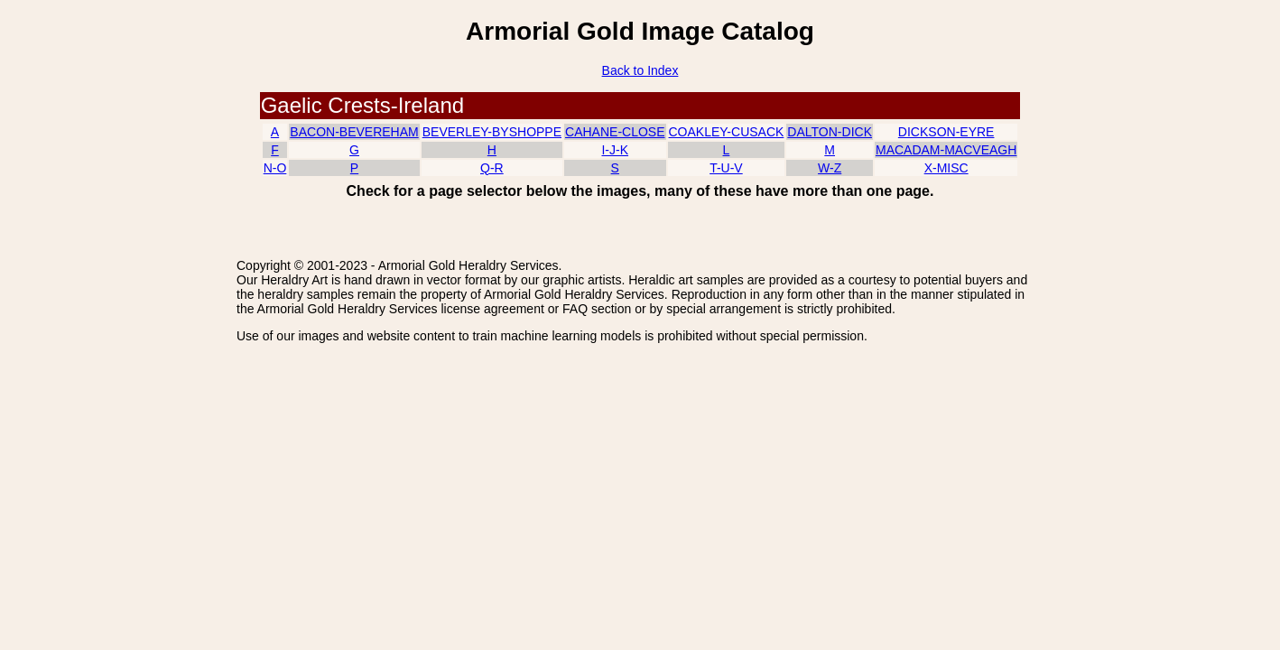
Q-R (492, 168)
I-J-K (614, 150)
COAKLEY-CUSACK (726, 132)
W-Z (829, 168)
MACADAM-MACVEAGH (946, 150)
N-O (275, 168)
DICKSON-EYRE (946, 132)
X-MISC (946, 168)
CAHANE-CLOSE (614, 132)
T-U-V (726, 168)
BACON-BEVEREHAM (354, 132)
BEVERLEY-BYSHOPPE (491, 132)
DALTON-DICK (829, 132)
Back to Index (640, 70)
